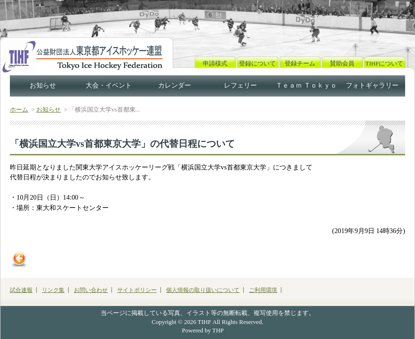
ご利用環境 (263, 290)
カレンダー (174, 85)
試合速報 (21, 290)
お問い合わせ (91, 290)
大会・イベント (109, 85)
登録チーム (300, 63)
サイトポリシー (137, 290)
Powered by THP (203, 330)
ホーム (19, 109)
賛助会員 (342, 63)
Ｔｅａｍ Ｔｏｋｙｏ (306, 85)
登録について (257, 63)
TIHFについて (385, 63)
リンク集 (53, 290)
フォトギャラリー (372, 85)
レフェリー (240, 85)
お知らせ (43, 85)
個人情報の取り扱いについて (202, 290)
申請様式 (215, 63)
